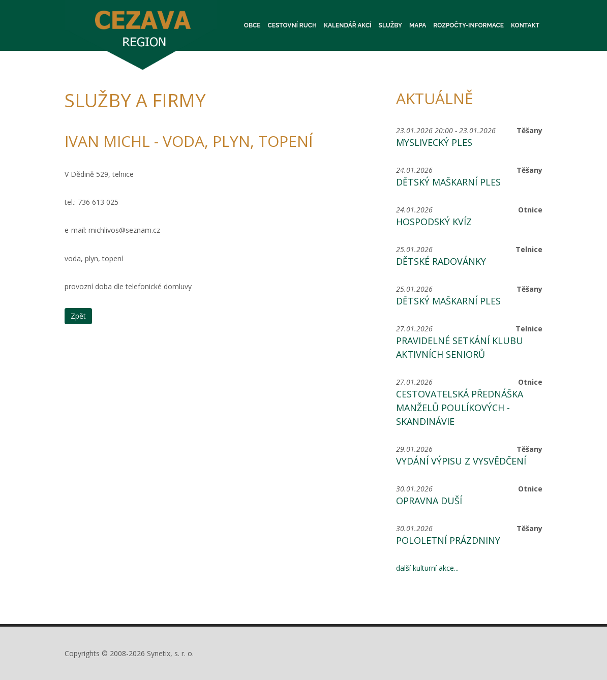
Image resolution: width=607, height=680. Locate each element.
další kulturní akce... (427, 568)
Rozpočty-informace (468, 25)
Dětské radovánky (441, 261)
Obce (252, 25)
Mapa (417, 25)
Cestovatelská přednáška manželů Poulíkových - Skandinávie (459, 407)
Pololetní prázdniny (448, 540)
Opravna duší (429, 500)
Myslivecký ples (434, 142)
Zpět (78, 316)
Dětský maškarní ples (448, 182)
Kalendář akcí (348, 25)
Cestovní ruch (292, 25)
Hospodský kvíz (434, 221)
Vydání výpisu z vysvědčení (461, 461)
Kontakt (525, 25)
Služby (390, 25)
